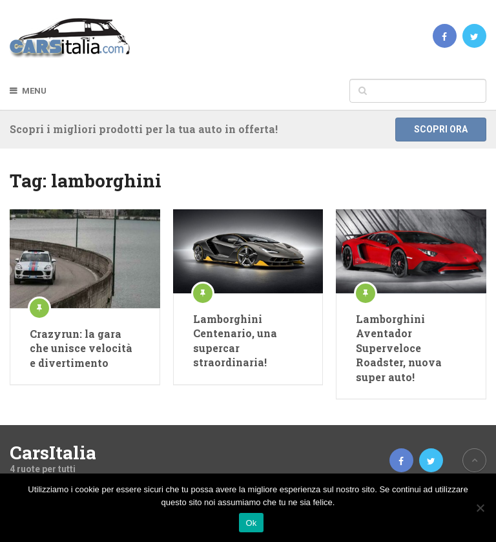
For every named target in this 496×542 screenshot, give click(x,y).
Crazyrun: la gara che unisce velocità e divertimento (81, 348)
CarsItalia (53, 453)
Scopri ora (441, 129)
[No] (479, 507)
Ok (250, 523)
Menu (34, 91)
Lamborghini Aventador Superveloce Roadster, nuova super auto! (399, 348)
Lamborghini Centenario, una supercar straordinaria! (235, 340)
